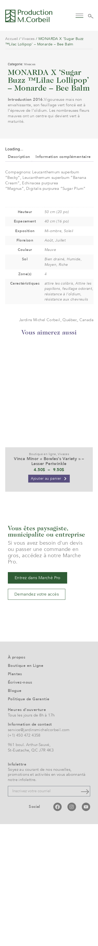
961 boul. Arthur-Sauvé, (29, 866)
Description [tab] (19, 278)
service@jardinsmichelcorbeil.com (39, 851)
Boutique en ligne (42, 576)
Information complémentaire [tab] (63, 278)
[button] (79, 15)
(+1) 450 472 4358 (24, 857)
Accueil (11, 38)
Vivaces (28, 38)
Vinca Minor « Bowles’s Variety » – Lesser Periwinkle (49, 583)
